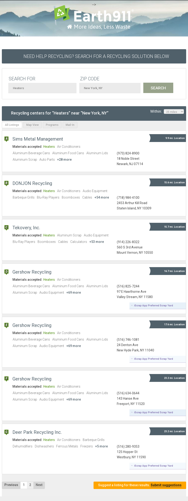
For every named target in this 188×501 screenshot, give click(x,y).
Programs (52, 125)
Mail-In (70, 125)
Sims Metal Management (37, 139)
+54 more (101, 197)
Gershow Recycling (31, 272)
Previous (11, 485)
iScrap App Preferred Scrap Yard (153, 305)
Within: (167, 111)
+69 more (73, 292)
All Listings (12, 125)
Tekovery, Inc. (26, 227)
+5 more (101, 446)
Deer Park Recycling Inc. (37, 432)
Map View (32, 125)
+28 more (64, 159)
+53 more (96, 242)
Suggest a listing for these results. (140, 485)
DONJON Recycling (32, 183)
